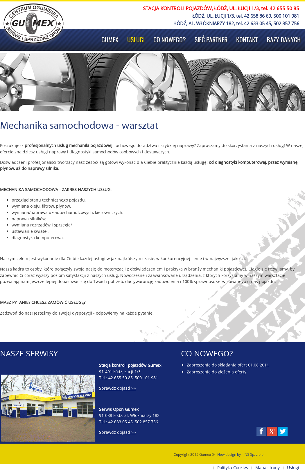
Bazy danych (284, 39)
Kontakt (247, 39)
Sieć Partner (211, 39)
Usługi (136, 39)
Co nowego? (169, 39)
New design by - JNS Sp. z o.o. (240, 454)
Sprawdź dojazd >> (117, 388)
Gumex (110, 39)
